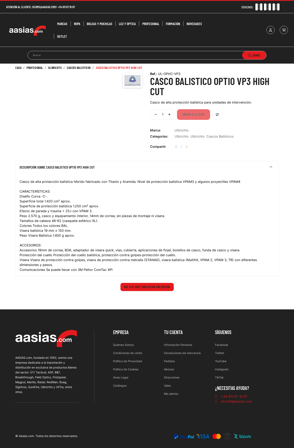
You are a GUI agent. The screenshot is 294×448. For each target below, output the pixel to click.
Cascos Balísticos (220, 136)
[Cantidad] (162, 114)
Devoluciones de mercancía (182, 353)
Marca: (155, 130)
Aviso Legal (120, 377)
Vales (167, 385)
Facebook (221, 344)
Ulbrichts (181, 130)
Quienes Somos (123, 344)
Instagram (221, 369)
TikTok (219, 377)
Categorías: (159, 136)
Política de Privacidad (127, 361)
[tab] (147, 168)
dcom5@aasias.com (44, 7)
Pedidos (169, 361)
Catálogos (120, 385)
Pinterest (186, 147)
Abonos (169, 369)
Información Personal (178, 344)
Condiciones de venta (127, 353)
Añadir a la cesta (194, 114)
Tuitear (181, 147)
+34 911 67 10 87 (66, 7)
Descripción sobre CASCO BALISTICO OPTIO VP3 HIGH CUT (57, 167)
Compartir (176, 147)
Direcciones (171, 377)
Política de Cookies (125, 369)
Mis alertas (171, 393)
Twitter (219, 353)
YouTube (220, 361)
